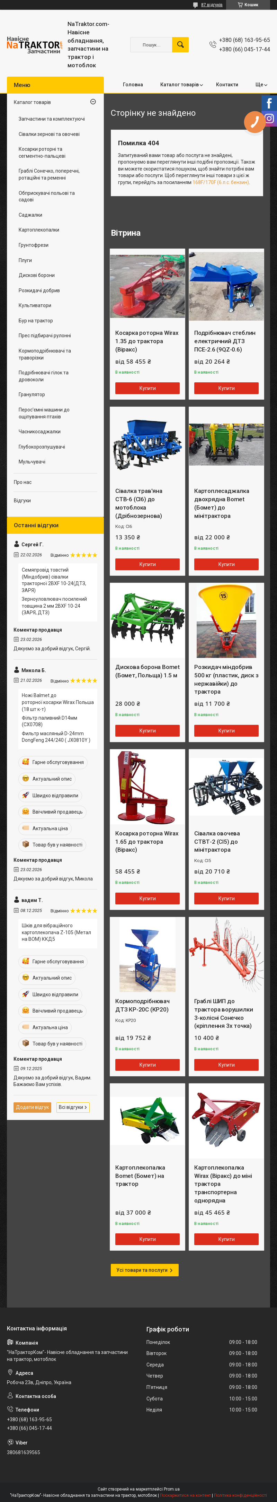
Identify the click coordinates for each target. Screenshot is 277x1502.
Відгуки (22, 500)
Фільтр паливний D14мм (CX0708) (49, 721)
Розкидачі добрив (39, 290)
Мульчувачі (32, 462)
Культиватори (35, 305)
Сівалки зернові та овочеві (49, 134)
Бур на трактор (36, 320)
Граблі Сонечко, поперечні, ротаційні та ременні (49, 174)
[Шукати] (180, 44)
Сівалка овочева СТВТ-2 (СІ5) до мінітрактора (217, 841)
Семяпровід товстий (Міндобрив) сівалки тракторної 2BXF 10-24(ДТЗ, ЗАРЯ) (54, 580)
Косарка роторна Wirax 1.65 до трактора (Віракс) (147, 841)
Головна (133, 84)
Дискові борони (37, 275)
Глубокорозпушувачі (42, 447)
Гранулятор (32, 394)
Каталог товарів (179, 84)
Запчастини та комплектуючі (52, 119)
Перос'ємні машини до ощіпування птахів (44, 413)
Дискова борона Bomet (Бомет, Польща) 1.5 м (147, 671)
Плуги (25, 260)
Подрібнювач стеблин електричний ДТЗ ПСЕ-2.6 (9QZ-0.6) (225, 341)
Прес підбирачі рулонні (45, 335)
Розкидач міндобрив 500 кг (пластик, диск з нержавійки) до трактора (226, 679)
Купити (148, 388)
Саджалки (30, 215)
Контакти (227, 84)
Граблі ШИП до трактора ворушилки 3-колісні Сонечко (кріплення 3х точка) (223, 1013)
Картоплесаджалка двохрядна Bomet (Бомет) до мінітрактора (221, 503)
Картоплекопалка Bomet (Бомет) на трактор (140, 1176)
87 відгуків (212, 4)
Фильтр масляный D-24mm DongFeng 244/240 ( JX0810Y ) (56, 737)
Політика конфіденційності (240, 1495)
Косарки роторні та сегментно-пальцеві (42, 152)
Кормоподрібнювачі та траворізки (45, 354)
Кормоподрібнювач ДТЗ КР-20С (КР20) (142, 1005)
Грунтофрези (33, 245)
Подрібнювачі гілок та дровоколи (44, 376)
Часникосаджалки (40, 431)
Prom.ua (172, 1489)
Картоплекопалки (39, 230)
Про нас (23, 482)
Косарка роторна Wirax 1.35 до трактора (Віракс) (147, 341)
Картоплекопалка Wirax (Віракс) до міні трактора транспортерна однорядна (223, 1184)
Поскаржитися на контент (185, 1495)
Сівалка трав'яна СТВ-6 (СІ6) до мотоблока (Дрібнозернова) (138, 503)
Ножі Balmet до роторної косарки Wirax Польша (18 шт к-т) (58, 702)
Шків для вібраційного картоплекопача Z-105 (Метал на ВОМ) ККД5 (56, 932)
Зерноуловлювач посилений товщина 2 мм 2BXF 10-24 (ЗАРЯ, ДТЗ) (54, 605)
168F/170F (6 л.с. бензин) (221, 182)
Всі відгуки (71, 1107)
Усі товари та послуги (142, 1270)
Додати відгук (32, 1107)
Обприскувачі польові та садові (47, 196)
